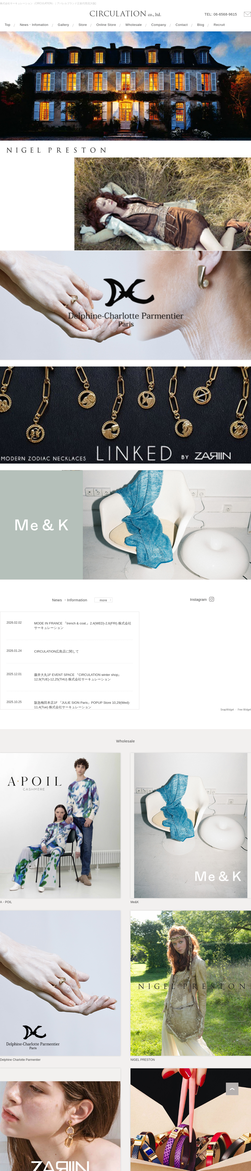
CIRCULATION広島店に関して (56, 651)
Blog (200, 25)
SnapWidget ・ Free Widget (235, 709)
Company (158, 25)
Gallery (63, 25)
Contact (181, 25)
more (103, 600)
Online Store (106, 25)
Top (7, 25)
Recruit (219, 25)
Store (83, 25)
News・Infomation (34, 25)
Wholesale (134, 25)
